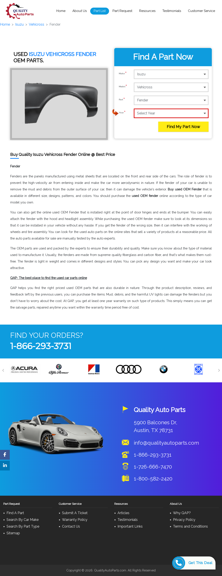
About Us (79, 11)
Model (123, 87)
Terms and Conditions (190, 526)
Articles (123, 513)
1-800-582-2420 (153, 478)
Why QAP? (182, 513)
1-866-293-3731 (40, 346)
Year (122, 113)
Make (123, 74)
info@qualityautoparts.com (166, 443)
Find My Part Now (183, 126)
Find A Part (15, 513)
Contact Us (71, 526)
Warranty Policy (74, 520)
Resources (147, 11)
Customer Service (201, 11)
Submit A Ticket (75, 513)
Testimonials (171, 11)
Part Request (122, 11)
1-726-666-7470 (153, 467)
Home (60, 11)
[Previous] (3, 370)
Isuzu (19, 24)
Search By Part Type (23, 526)
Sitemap (13, 533)
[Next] (219, 370)
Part (122, 100)
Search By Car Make (23, 520)
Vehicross (36, 24)
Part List (100, 11)
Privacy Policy (184, 520)
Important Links (130, 526)
